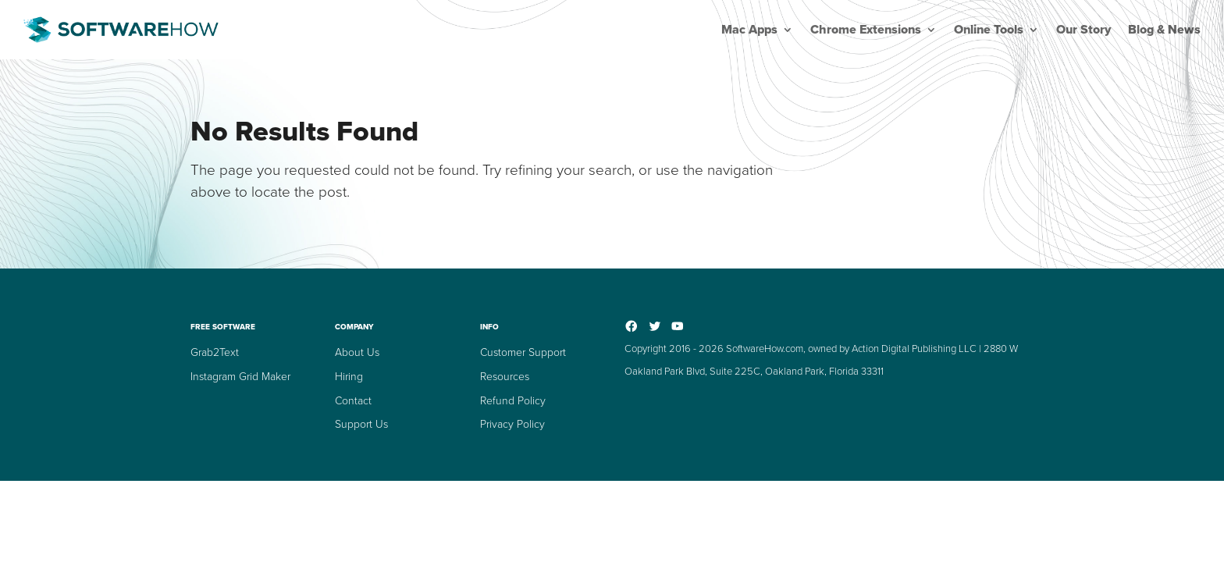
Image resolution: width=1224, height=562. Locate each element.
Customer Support (523, 352)
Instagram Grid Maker (240, 376)
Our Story (1083, 29)
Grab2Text (214, 352)
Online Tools (988, 29)
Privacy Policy (512, 424)
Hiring (349, 376)
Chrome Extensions (865, 29)
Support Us (361, 424)
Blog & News (1164, 29)
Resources (504, 376)
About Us (357, 352)
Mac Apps (749, 29)
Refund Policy (513, 400)
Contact (353, 400)
